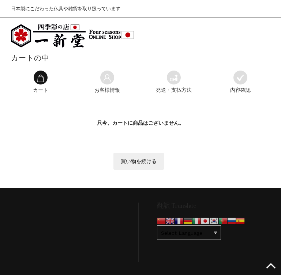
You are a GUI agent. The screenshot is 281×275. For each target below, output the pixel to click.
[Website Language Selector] (189, 232)
